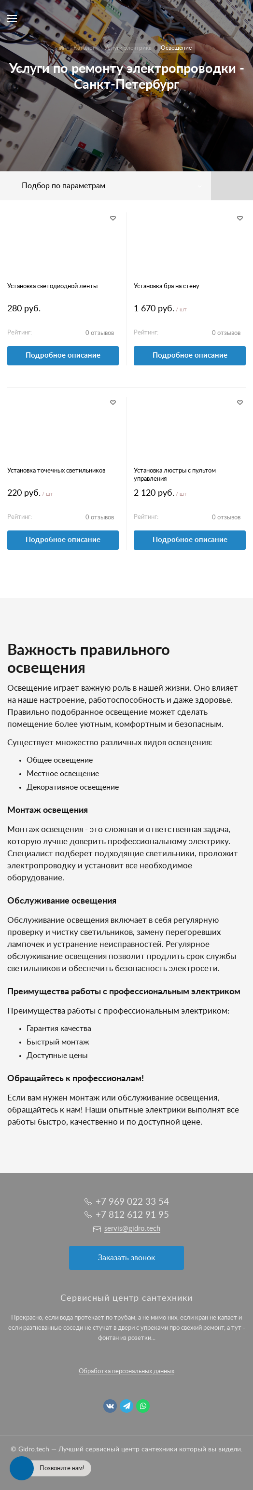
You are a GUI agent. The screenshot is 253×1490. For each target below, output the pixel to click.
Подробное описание (63, 355)
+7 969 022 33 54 (132, 1202)
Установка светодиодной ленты (52, 286)
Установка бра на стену (166, 286)
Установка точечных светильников (56, 471)
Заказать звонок (126, 1258)
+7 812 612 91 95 (132, 1215)
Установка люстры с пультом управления (175, 475)
